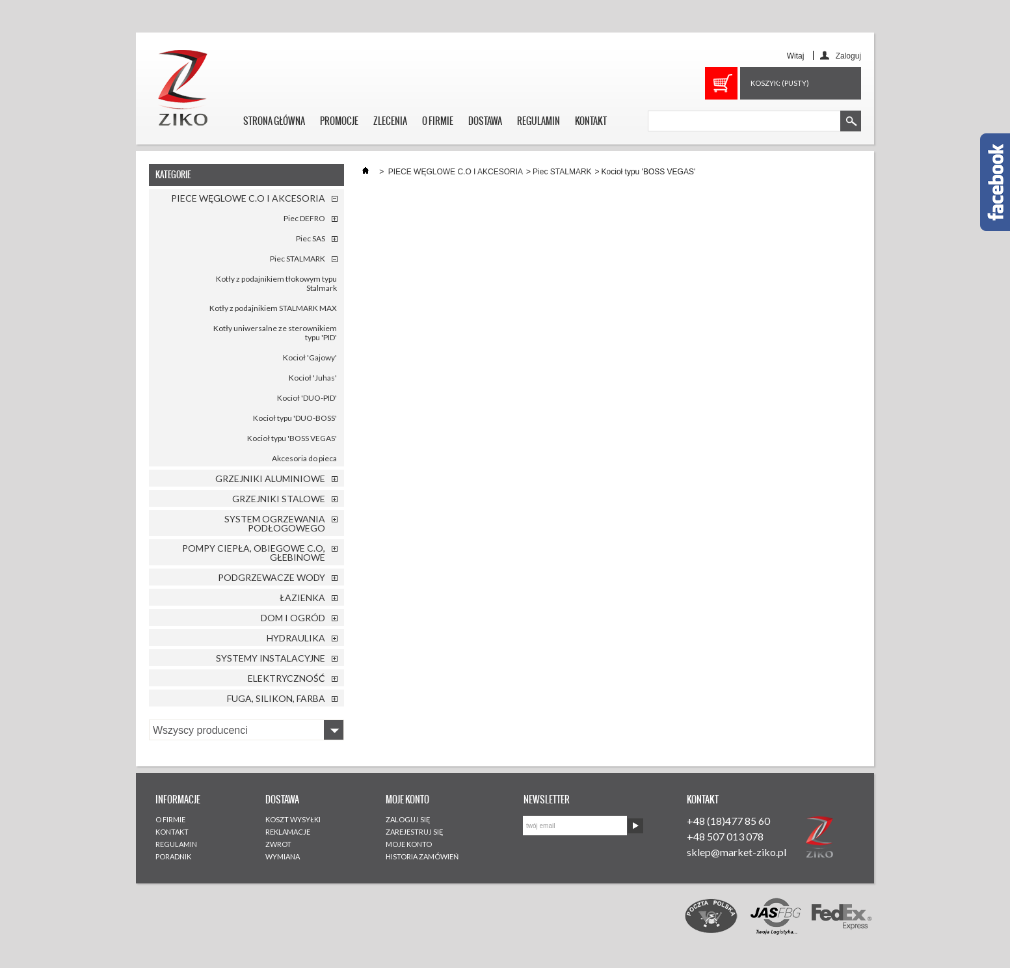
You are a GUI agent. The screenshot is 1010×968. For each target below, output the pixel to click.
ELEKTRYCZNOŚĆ (286, 678)
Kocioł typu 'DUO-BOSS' (295, 418)
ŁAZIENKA (302, 597)
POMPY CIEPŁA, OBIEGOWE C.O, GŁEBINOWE (253, 553)
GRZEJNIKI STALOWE (278, 498)
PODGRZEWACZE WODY (271, 577)
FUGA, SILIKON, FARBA (276, 698)
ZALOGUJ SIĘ (408, 819)
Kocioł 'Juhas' (313, 378)
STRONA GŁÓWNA (274, 121)
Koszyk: (780, 83)
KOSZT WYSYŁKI (293, 819)
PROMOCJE (339, 121)
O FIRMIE (437, 121)
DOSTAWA (485, 121)
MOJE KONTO (409, 844)
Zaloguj (848, 55)
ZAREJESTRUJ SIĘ (415, 831)
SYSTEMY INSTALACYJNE (270, 658)
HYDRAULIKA (296, 637)
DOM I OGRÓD (293, 617)
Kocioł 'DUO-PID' (307, 398)
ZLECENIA (390, 121)
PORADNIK (173, 856)
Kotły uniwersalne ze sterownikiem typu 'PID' (275, 332)
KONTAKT (591, 121)
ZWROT (278, 844)
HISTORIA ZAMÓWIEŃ (422, 856)
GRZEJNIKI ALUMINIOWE (270, 478)
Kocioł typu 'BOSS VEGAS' (292, 438)
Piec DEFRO (304, 218)
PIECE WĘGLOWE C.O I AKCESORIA (248, 198)
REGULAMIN (538, 121)
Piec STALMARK (297, 258)
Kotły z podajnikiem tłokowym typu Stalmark (276, 283)
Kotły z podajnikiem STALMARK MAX (273, 308)
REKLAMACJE (287, 831)
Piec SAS (310, 238)
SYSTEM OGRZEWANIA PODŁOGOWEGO (274, 523)
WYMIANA (282, 856)
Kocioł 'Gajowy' (310, 357)
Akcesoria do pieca (304, 458)
